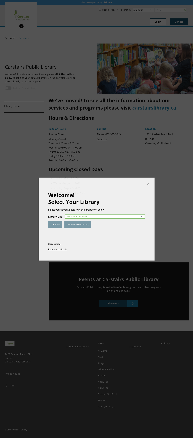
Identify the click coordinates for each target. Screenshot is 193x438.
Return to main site (57, 249)
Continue (55, 224)
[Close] (148, 184)
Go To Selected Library (78, 224)
